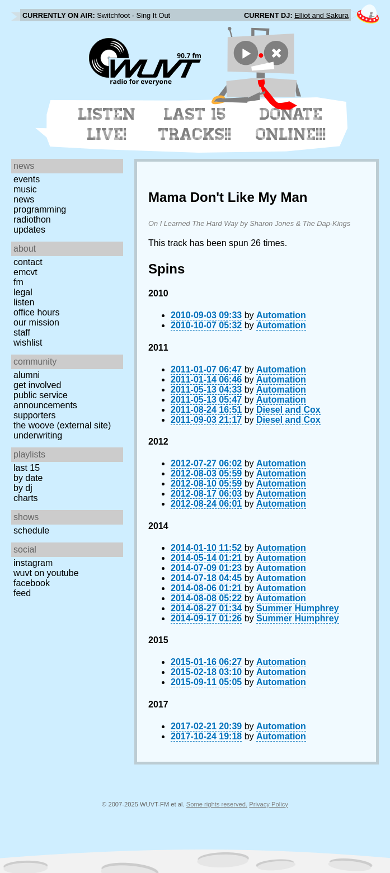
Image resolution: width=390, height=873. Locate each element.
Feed (22, 593)
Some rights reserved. (216, 804)
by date (28, 478)
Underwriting (37, 435)
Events (26, 179)
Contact (28, 262)
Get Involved (37, 385)
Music (25, 189)
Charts (25, 498)
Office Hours (36, 312)
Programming (39, 209)
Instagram (33, 563)
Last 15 (26, 468)
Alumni (26, 375)
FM (18, 282)
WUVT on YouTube (46, 573)
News (23, 199)
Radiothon (32, 219)
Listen (23, 302)
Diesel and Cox (288, 409)
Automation (281, 315)
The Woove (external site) (62, 425)
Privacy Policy (268, 804)
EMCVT (25, 272)
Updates (29, 229)
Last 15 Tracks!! (195, 124)
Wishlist (28, 342)
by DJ (22, 488)
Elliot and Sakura (321, 15)
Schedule (31, 530)
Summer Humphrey (297, 608)
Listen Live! (107, 124)
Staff (21, 332)
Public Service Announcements (45, 400)
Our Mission (36, 322)
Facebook (31, 583)
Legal (22, 292)
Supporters (34, 415)
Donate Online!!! (291, 124)
